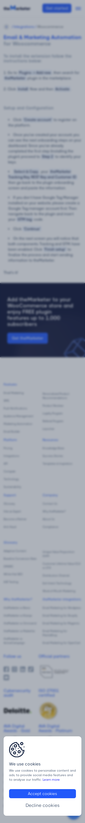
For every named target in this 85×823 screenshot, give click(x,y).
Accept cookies (42, 793)
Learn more (51, 779)
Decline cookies (43, 805)
